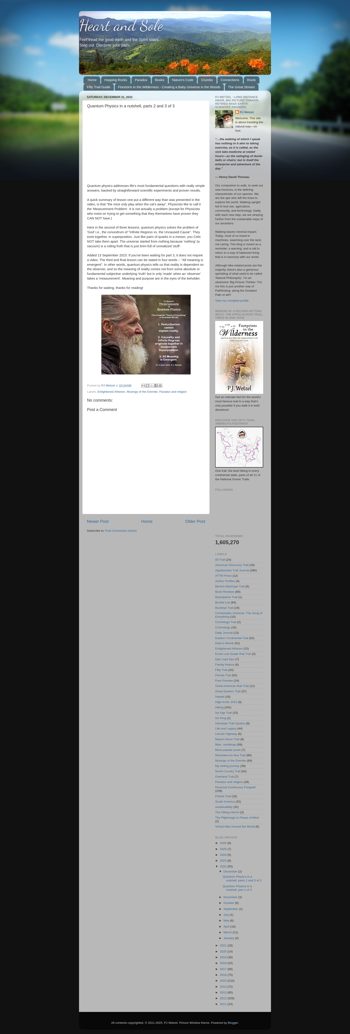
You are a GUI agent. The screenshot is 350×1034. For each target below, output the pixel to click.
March (228, 932)
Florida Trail (223, 675)
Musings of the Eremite (142, 391)
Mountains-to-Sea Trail (230, 755)
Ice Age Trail (223, 712)
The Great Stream (241, 87)
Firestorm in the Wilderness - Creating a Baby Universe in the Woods (169, 87)
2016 (223, 975)
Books (160, 80)
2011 (223, 1004)
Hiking (219, 707)
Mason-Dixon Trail (227, 739)
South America (225, 801)
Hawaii (219, 696)
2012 (223, 998)
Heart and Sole (121, 25)
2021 (223, 945)
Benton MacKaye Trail (230, 586)
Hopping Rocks (115, 80)
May (226, 920)
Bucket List (222, 602)
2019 (223, 957)
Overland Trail (224, 776)
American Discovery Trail (231, 565)
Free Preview (224, 680)
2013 (223, 992)
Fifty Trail (221, 670)
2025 (223, 849)
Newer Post (98, 521)
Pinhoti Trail (223, 796)
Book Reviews (224, 591)
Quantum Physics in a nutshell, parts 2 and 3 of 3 (242, 878)
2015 (223, 980)
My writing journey (227, 766)
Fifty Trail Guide (98, 87)
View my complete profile (232, 300)
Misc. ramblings (225, 744)
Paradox (141, 80)
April (226, 926)
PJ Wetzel (247, 112)
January (229, 938)
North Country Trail (227, 771)
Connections (230, 80)
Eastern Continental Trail (231, 638)
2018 (223, 963)
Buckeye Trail (224, 607)
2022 (223, 866)
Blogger (233, 1022)
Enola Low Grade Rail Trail (233, 654)
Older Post (195, 521)
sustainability (223, 807)
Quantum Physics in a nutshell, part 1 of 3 (237, 888)
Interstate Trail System (230, 723)
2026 (223, 843)
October (229, 903)
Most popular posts (228, 750)
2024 (223, 854)
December (230, 871)
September (231, 909)
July (226, 914)
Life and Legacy (225, 728)
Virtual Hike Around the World (235, 826)
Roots (251, 80)
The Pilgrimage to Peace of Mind (237, 817)
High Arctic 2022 (226, 702)
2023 (223, 860)
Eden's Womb (224, 643)
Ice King (220, 718)
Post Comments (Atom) (121, 530)
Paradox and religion (173, 391)
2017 (223, 969)
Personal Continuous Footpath (235, 787)
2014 (223, 986)
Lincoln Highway (226, 734)
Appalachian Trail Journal (232, 570)
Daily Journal (224, 632)
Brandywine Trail (226, 597)
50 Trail (220, 559)
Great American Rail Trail (232, 686)
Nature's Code (182, 80)
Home (92, 80)
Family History (224, 664)
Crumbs (207, 80)
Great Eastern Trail (227, 691)
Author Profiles (225, 581)
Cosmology (222, 627)
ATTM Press (223, 575)
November (230, 897)
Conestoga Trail (225, 622)
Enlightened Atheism (111, 391)
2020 (223, 951)
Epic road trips (224, 659)
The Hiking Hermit (227, 812)
